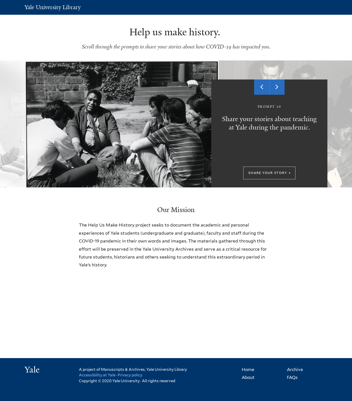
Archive (295, 369)
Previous (261, 87)
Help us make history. (176, 32)
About (248, 377)
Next (277, 87)
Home (248, 369)
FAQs (292, 377)
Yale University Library (53, 7)
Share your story (267, 172)
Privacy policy (130, 375)
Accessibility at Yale (97, 375)
